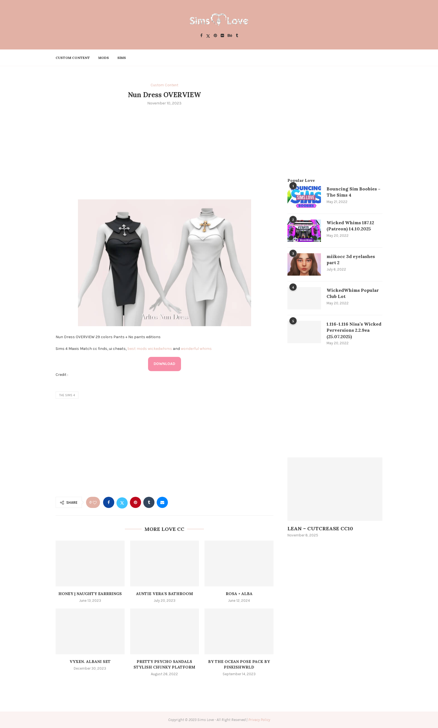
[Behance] (230, 36)
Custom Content (73, 58)
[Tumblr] (237, 36)
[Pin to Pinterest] (135, 502)
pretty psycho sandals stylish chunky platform (164, 664)
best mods (137, 348)
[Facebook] (201, 36)
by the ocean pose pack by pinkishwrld (239, 664)
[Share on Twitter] (122, 502)
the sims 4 (67, 395)
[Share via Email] (162, 502)
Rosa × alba (239, 593)
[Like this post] (95, 502)
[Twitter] (208, 36)
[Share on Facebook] (108, 502)
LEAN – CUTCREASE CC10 (320, 528)
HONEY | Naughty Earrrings (90, 593)
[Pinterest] (215, 36)
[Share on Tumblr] (148, 502)
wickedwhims (160, 348)
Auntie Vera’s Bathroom (164, 593)
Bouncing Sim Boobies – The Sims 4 (353, 192)
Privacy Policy (259, 719)
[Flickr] (222, 36)
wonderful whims (196, 348)
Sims (121, 58)
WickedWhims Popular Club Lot (353, 293)
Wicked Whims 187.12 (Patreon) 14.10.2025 (350, 225)
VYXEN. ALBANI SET (90, 661)
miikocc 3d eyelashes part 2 (351, 259)
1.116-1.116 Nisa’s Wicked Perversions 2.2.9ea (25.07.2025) (354, 330)
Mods (103, 58)
